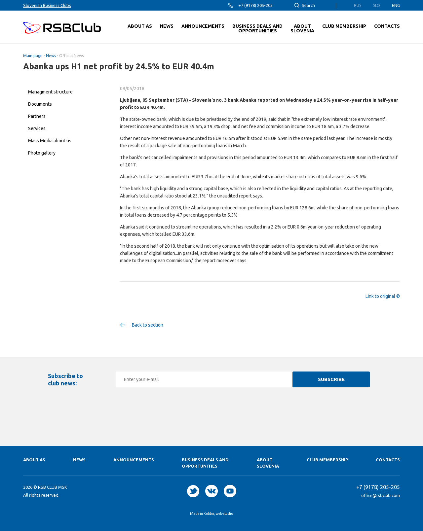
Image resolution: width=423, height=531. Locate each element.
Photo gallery (42, 153)
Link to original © (382, 296)
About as (34, 459)
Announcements (133, 459)
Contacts (388, 459)
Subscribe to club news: (65, 379)
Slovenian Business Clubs (47, 5)
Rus (357, 5)
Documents (40, 104)
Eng (396, 5)
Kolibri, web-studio (218, 513)
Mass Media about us (49, 140)
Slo (376, 5)
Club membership (327, 459)
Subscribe (331, 379)
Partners (37, 116)
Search (308, 5)
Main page (33, 55)
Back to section (147, 325)
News (51, 55)
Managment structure (50, 91)
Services (37, 128)
